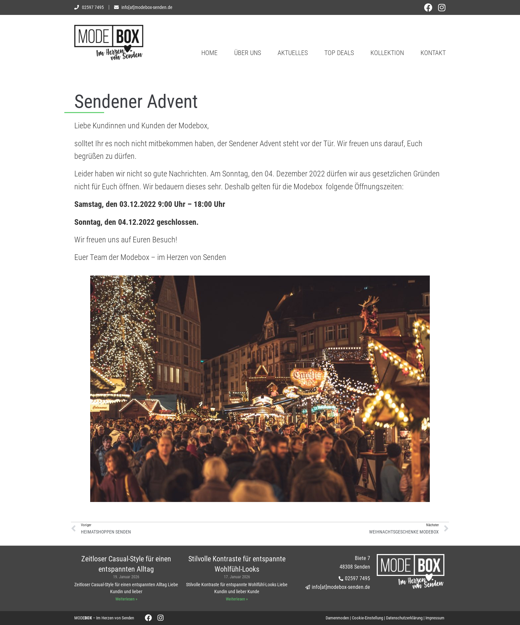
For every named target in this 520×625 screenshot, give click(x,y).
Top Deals (339, 53)
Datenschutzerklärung (404, 617)
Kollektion (387, 53)
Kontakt (433, 53)
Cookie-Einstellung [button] (367, 617)
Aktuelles (293, 53)
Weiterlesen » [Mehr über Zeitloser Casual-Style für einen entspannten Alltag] (126, 599)
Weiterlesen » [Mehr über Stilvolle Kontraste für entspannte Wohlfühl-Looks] (237, 599)
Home (209, 53)
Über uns (247, 53)
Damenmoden (337, 617)
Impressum (434, 617)
